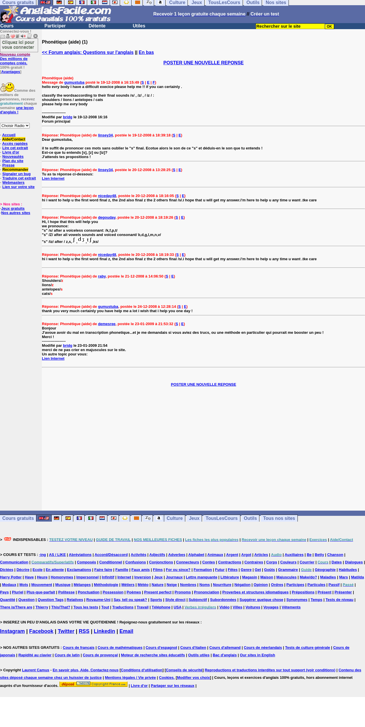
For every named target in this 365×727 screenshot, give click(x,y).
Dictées (6, 569)
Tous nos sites (279, 518)
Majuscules (286, 577)
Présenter (343, 592)
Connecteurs (187, 562)
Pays (4, 592)
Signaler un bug (16, 174)
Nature (158, 584)
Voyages (271, 607)
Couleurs (288, 562)
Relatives (75, 599)
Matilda (357, 577)
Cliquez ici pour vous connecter (18, 44)
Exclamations (79, 569)
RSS (84, 631)
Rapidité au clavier (35, 655)
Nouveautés (13, 156)
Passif (334, 584)
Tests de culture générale (307, 647)
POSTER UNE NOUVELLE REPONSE (203, 62)
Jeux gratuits (13, 208)
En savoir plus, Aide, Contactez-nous (86, 670)
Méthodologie (106, 584)
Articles (261, 554)
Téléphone (161, 607)
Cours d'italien (193, 647)
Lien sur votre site (18, 187)
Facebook (41, 631)
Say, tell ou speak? (130, 599)
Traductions (123, 607)
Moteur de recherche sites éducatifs (153, 655)
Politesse (66, 592)
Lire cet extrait (15, 148)
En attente (55, 569)
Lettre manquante (201, 577)
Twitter (66, 631)
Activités (138, 554)
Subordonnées (223, 599)
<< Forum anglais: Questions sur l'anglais (88, 52)
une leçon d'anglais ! (16, 110)
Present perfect (158, 592)
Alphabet (196, 554)
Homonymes (62, 577)
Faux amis (141, 569)
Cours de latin (67, 655)
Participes (295, 584)
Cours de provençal (100, 655)
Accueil (8, 135)
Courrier (307, 562)
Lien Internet (53, 178)
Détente (97, 25)
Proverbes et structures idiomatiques (255, 592)
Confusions (135, 562)
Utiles (139, 25)
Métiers (128, 584)
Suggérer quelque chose (261, 599)
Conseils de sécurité (184, 670)
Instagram (12, 631)
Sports (156, 599)
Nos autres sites (15, 213)
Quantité (7, 599)
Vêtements (291, 607)
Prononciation (206, 592)
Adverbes (176, 554)
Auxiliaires (294, 554)
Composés (86, 562)
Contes (208, 562)
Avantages (10, 72)
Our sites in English (257, 655)
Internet (124, 577)
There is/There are (16, 607)
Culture (174, 518)
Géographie (325, 569)
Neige (172, 584)
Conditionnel (110, 562)
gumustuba (74, 82)
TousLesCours (222, 518)
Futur (219, 569)
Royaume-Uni (98, 599)
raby (102, 276)
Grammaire (288, 569)
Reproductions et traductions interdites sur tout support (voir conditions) (270, 670)
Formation (203, 569)
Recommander (15, 169)
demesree (107, 324)
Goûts (269, 569)
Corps (271, 562)
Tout (105, 607)
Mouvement (41, 584)
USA (177, 607)
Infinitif (108, 577)
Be (309, 554)
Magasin (249, 577)
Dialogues (354, 562)
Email (126, 631)
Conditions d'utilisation (141, 670)
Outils (250, 518)
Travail (143, 607)
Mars (343, 577)
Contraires (253, 562)
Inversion (142, 577)
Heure (42, 577)
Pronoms (183, 592)
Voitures (253, 607)
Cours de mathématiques (120, 647)
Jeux (194, 518)
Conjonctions (161, 562)
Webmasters (13, 182)
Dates (337, 562)
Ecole (38, 569)
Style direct (175, 599)
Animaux (215, 554)
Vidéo (224, 607)
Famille (121, 569)
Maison (266, 577)
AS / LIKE (57, 554)
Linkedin (104, 631)
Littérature (229, 577)
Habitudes (348, 569)
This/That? (60, 607)
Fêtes (232, 569)
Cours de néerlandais (263, 647)
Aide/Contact (13, 139)
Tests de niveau (339, 599)
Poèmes (134, 592)
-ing (42, 554)
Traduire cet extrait (19, 178)
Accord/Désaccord (111, 554)
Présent (325, 592)
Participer (55, 25)
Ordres (277, 584)
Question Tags (50, 599)
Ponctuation (89, 592)
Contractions (229, 562)
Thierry (41, 607)
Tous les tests (85, 607)
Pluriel (17, 592)
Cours (7, 25)
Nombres (188, 584)
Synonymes (297, 599)
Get (258, 569)
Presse (8, 165)
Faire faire (103, 569)
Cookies (166, 677)
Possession (113, 592)
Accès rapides (14, 143)
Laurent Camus (35, 670)
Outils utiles (198, 655)
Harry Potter (11, 577)
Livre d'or (10, 152)
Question (26, 599)
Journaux (174, 577)
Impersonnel (87, 577)
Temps (316, 599)
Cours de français (79, 647)
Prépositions (303, 592)
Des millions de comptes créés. (15, 58)
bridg (67, 117)
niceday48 (107, 196)
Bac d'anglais (225, 655)
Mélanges (82, 584)
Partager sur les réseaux (172, 685)
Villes (237, 607)
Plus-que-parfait (41, 592)
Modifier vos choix (193, 677)
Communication (14, 562)
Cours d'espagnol (161, 647)
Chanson (335, 554)
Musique (63, 584)
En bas (146, 52)
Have (29, 577)
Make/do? (308, 577)
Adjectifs (157, 554)
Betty (319, 554)
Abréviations (80, 554)
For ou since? (178, 569)
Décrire (22, 569)
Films (158, 569)
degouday (106, 217)
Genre (246, 569)
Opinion (261, 584)
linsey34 (105, 135)
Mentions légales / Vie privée (130, 677)
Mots (23, 584)
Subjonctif (198, 599)
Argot (246, 554)
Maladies (328, 577)
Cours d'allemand (225, 647)
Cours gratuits (18, 518)
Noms (204, 584)
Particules (316, 584)
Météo (143, 584)
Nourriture (222, 584)
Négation (243, 584)
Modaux (9, 584)
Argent (232, 554)
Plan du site (12, 161)
